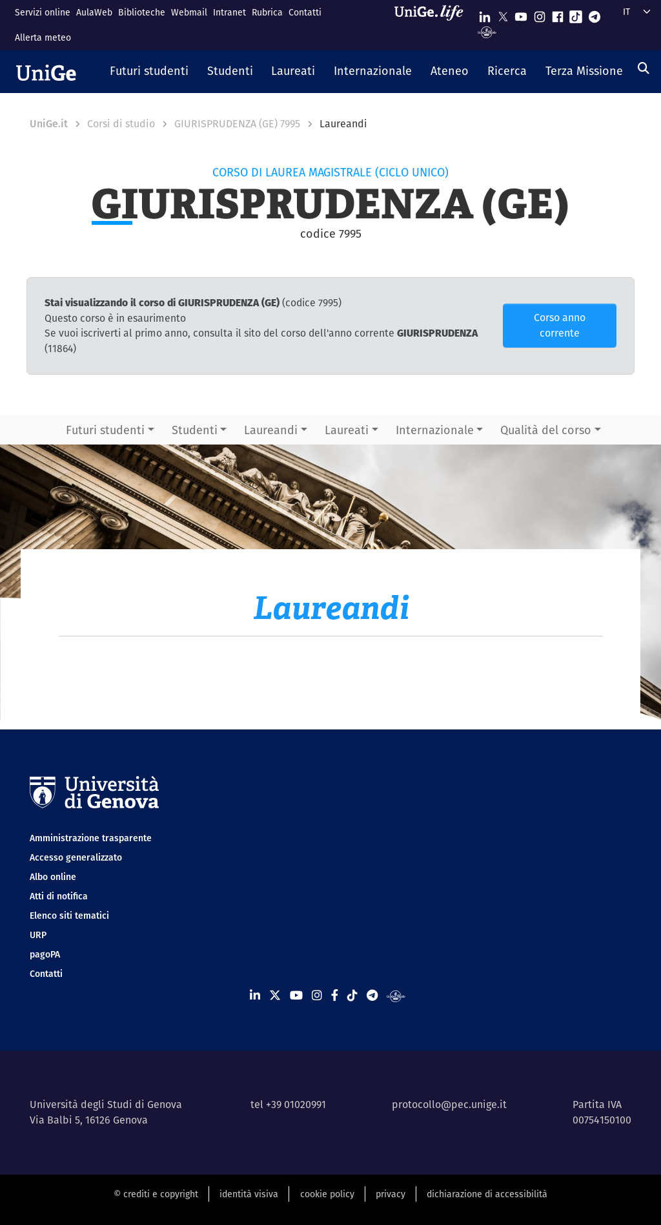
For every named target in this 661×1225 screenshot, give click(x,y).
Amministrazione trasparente (91, 838)
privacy (390, 1194)
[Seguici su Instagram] (540, 13)
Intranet (229, 12)
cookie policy (327, 1194)
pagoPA (45, 954)
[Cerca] (643, 68)
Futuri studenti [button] (105, 430)
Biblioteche (141, 12)
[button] (149, 71)
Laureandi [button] (271, 430)
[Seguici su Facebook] (558, 13)
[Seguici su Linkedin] (485, 13)
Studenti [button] (195, 430)
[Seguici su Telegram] (594, 13)
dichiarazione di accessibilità (487, 1194)
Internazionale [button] (435, 430)
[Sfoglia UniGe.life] (433, 25)
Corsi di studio (121, 123)
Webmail (189, 12)
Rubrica (267, 12)
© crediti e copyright (156, 1194)
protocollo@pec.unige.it (449, 1104)
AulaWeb (94, 12)
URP (38, 934)
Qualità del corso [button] (545, 430)
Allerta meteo (43, 37)
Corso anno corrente (559, 325)
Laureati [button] (347, 430)
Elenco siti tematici (69, 915)
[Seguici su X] (503, 13)
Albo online (53, 876)
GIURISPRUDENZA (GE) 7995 (237, 123)
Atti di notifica (59, 896)
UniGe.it (49, 123)
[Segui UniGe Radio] (487, 31)
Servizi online (42, 12)
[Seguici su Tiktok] (576, 13)
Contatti (305, 12)
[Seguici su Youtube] (521, 13)
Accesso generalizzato (76, 857)
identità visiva (248, 1194)
